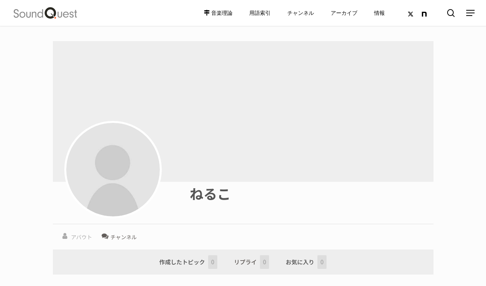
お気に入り (306, 262)
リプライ (251, 262)
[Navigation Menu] (470, 13)
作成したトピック (188, 262)
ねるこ (210, 193)
